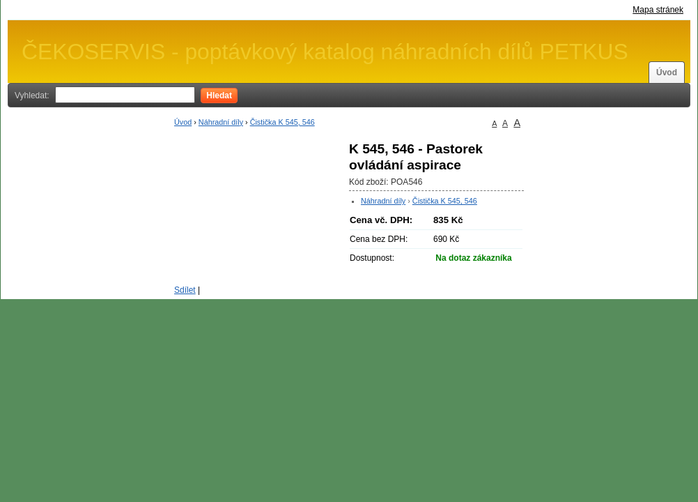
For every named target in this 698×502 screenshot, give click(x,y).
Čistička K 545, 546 (282, 122)
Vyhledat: (32, 95)
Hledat (219, 95)
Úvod (666, 72)
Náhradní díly (221, 122)
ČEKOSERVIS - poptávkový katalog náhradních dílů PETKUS (325, 51)
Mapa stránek (658, 10)
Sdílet (185, 290)
